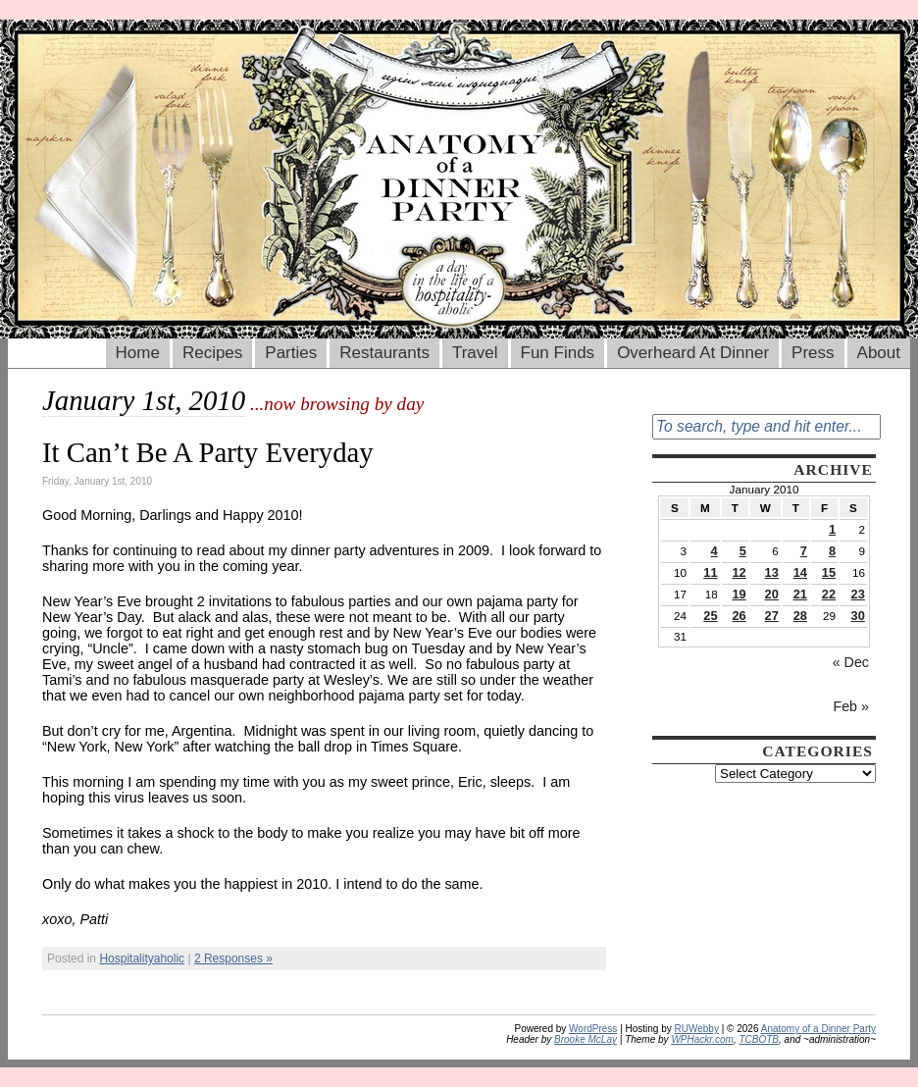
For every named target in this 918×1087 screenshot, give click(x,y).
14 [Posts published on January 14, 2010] (800, 572)
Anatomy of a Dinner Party (818, 1028)
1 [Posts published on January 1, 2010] (832, 529)
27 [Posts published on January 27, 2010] (772, 615)
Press (812, 352)
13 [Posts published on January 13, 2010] (772, 572)
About (878, 352)
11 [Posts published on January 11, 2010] (710, 572)
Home (138, 352)
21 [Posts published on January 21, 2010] (800, 594)
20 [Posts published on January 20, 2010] (772, 594)
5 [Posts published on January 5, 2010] (743, 551)
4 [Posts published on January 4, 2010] (713, 551)
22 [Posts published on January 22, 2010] (829, 594)
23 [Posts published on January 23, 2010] (858, 594)
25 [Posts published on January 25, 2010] (710, 615)
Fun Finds (558, 352)
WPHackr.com (702, 1039)
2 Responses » (233, 958)
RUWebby (697, 1028)
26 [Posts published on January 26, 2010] (738, 615)
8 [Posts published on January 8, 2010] (832, 551)
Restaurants (384, 352)
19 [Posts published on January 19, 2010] (738, 594)
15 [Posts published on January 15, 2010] (829, 572)
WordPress (593, 1028)
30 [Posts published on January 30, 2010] (858, 615)
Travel (475, 352)
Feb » (851, 706)
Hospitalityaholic (141, 958)
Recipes (212, 352)
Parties (291, 352)
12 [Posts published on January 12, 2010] (738, 572)
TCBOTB (759, 1039)
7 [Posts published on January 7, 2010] (803, 551)
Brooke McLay (585, 1039)
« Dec (851, 662)
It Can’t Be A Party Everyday (208, 452)
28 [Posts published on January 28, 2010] (800, 615)
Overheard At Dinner (693, 352)
